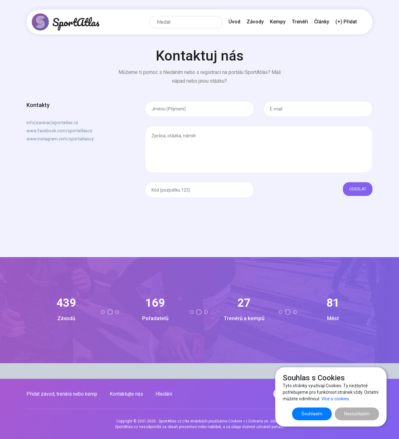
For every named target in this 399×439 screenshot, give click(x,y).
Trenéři (300, 22)
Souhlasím (311, 413)
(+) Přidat (346, 22)
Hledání (164, 394)
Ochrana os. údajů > (265, 421)
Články (321, 22)
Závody (255, 22)
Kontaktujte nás (126, 394)
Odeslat (357, 189)
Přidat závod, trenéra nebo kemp (61, 394)
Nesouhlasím (357, 413)
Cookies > (236, 421)
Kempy (278, 22)
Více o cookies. (335, 398)
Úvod (234, 22)
